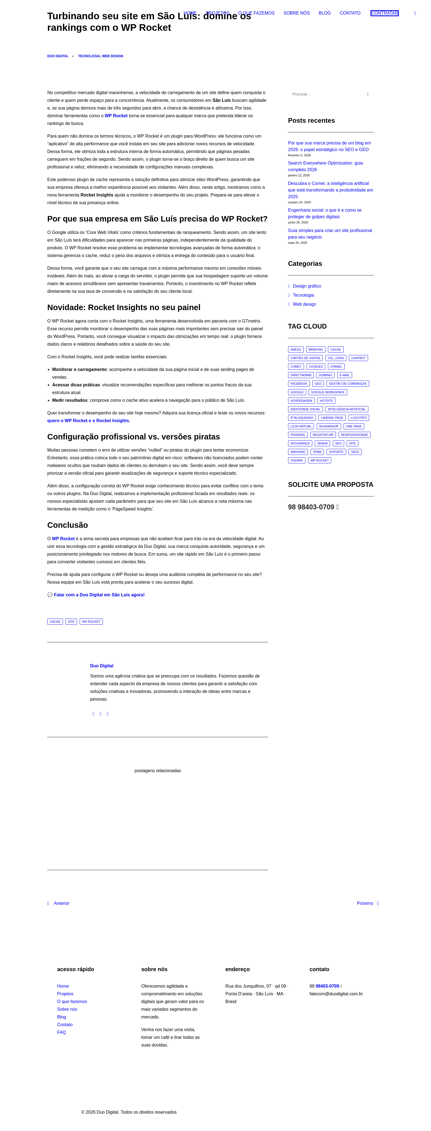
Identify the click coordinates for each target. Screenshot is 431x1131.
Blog (325, 14)
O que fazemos (256, 14)
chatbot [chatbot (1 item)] (358, 358)
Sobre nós (297, 14)
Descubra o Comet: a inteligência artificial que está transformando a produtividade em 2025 (330, 190)
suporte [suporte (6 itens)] (336, 452)
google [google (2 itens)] (297, 392)
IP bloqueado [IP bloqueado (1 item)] (302, 417)
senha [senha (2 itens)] (322, 443)
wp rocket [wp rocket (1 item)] (320, 460)
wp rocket (91, 621)
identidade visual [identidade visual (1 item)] (306, 409)
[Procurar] (331, 94)
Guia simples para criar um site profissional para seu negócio (330, 233)
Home (190, 14)
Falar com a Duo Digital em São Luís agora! (99, 594)
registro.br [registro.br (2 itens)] (323, 434)
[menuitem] (190, 14)
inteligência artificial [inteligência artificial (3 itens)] (347, 409)
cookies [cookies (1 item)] (316, 366)
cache (55, 621)
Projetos (217, 14)
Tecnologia (89, 56)
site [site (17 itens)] (352, 443)
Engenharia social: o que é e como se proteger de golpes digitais (325, 213)
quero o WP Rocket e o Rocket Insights (88, 420)
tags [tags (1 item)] (355, 452)
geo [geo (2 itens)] (318, 383)
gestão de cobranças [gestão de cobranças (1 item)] (348, 383)
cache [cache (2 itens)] (335, 349)
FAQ (61, 1032)
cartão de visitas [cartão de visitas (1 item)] (305, 358)
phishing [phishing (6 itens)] (298, 434)
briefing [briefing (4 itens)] (316, 349)
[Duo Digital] (23, 14)
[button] (416, 14)
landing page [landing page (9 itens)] (332, 417)
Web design (112, 56)
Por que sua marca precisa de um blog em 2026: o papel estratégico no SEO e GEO (329, 146)
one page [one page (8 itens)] (354, 426)
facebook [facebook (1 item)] (299, 383)
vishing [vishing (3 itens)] (297, 460)
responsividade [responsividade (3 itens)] (354, 434)
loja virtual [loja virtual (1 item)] (301, 426)
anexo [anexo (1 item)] (296, 349)
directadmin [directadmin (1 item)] (301, 375)
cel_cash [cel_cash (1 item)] (336, 358)
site (71, 621)
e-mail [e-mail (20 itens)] (345, 375)
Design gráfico (307, 286)
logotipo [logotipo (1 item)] (359, 417)
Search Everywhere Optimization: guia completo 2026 (325, 166)
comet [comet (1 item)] (296, 366)
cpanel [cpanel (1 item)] (336, 366)
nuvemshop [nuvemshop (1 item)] (329, 426)
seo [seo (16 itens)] (338, 443)
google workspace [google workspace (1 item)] (327, 392)
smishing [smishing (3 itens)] (298, 452)
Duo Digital (57, 56)
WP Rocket (116, 115)
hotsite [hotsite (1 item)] (326, 400)
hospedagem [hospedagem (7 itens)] (301, 400)
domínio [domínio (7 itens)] (325, 375)
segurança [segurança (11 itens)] (300, 443)
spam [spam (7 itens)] (317, 452)
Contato (350, 14)
